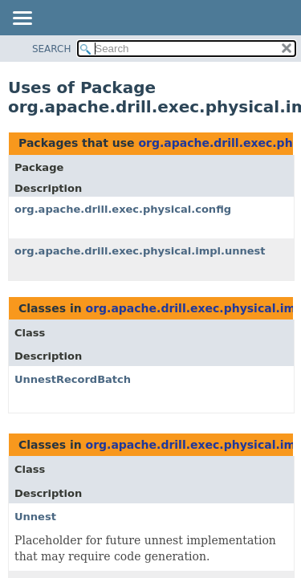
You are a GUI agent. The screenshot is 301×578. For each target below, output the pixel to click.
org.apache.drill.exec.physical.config (122, 209)
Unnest (35, 517)
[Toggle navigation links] (21, 19)
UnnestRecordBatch (72, 379)
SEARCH (51, 49)
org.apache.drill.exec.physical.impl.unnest (140, 251)
